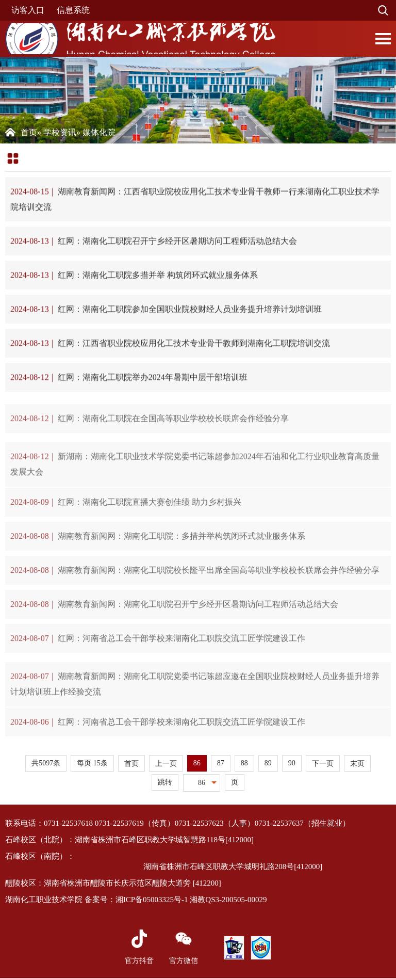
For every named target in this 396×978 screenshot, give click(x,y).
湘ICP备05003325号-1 (152, 899)
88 (244, 763)
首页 (29, 132)
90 (291, 763)
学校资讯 (59, 132)
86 (197, 763)
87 (220, 763)
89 (268, 763)
